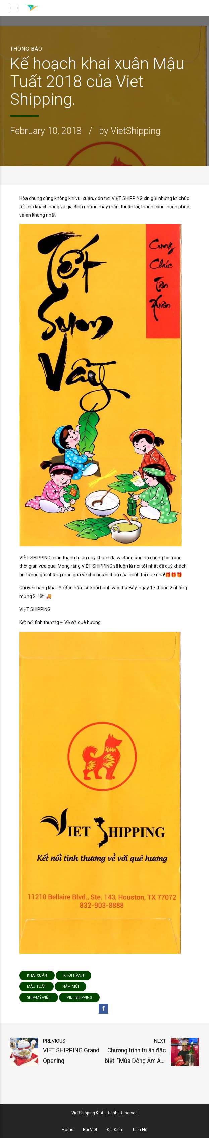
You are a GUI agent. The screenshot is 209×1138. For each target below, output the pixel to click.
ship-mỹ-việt (38, 997)
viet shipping (79, 997)
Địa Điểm (115, 1129)
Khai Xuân (37, 975)
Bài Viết (90, 1129)
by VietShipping (130, 130)
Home (67, 1129)
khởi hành (73, 975)
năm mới (70, 986)
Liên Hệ (140, 1129)
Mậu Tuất (36, 986)
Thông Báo (26, 49)
